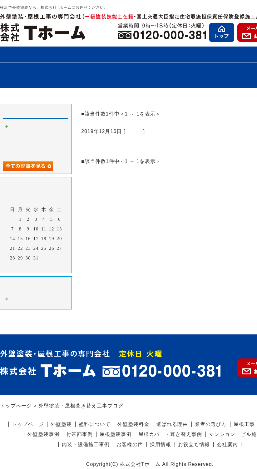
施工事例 (175, 56)
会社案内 (227, 444)
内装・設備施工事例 (86, 444)
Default (134, 131)
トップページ (28, 424)
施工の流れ (125, 54)
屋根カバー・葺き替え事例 (170, 434)
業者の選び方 (211, 424)
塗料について (95, 424)
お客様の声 (225, 54)
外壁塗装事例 (43, 434)
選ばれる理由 (172, 424)
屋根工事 (75, 54)
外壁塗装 (25, 54)
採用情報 (160, 444)
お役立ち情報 (194, 444)
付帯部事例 (79, 434)
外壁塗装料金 (133, 424)
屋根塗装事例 (115, 434)
